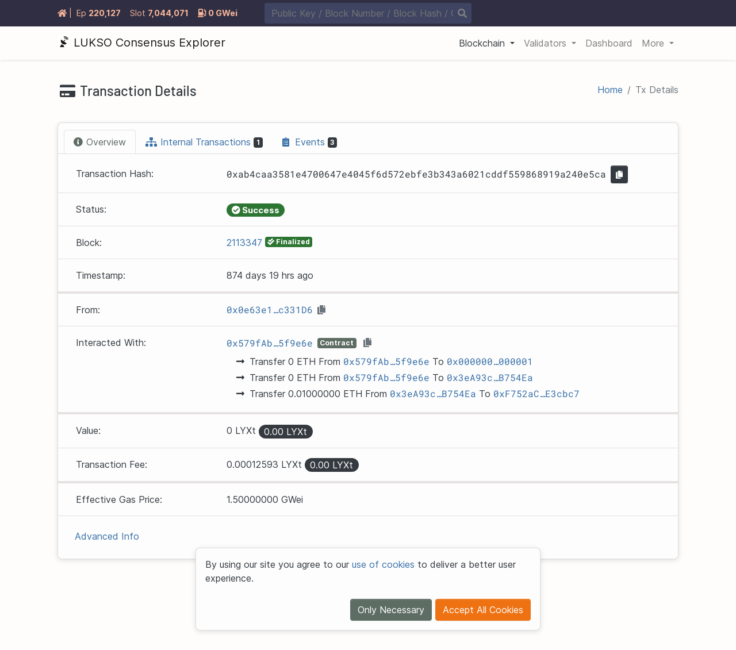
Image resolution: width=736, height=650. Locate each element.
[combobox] (367, 13)
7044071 (168, 13)
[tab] (100, 142)
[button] (486, 43)
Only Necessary (391, 610)
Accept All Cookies (483, 610)
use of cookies (383, 564)
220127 (105, 13)
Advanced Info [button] (107, 536)
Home (610, 89)
